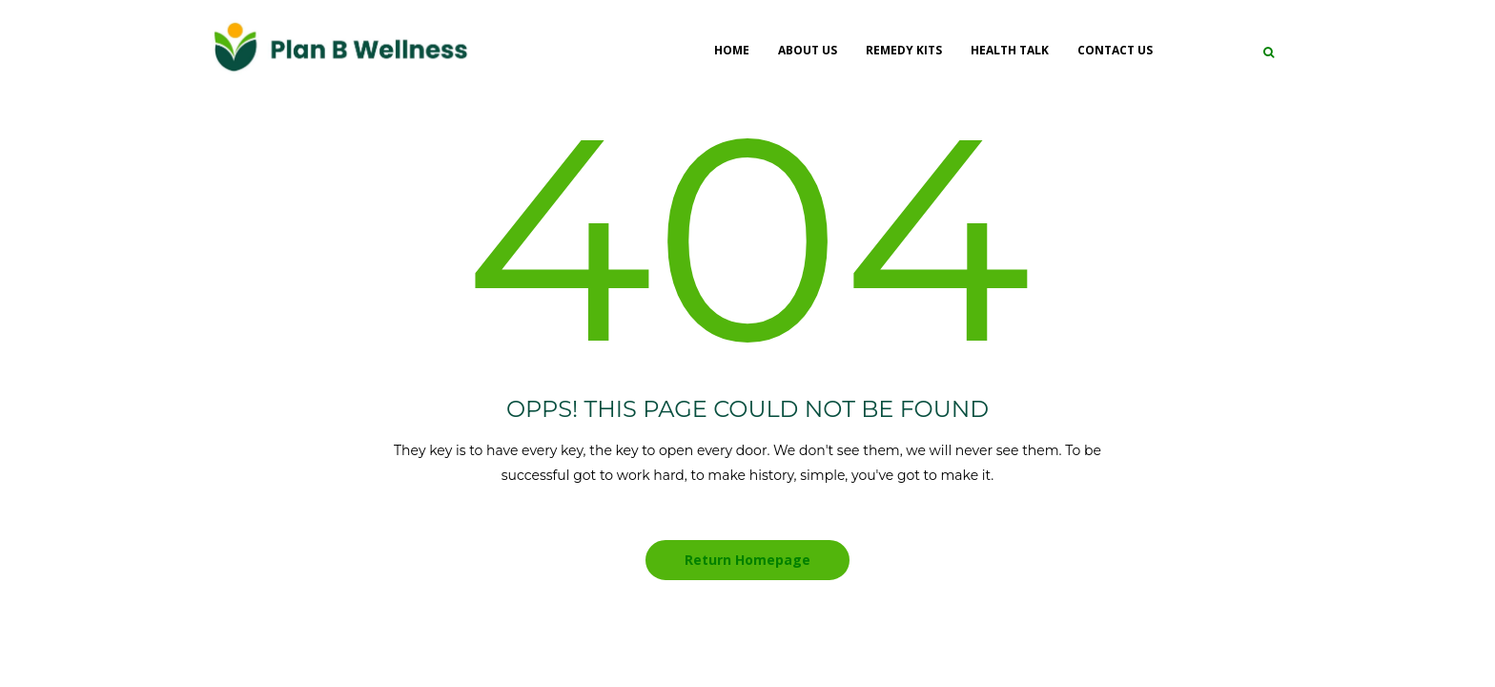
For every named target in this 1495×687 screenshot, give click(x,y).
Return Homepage (747, 560)
